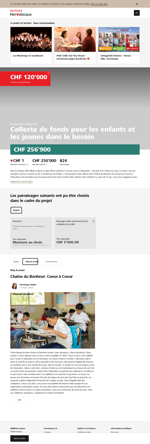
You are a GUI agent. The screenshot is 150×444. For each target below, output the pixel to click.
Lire (19, 400)
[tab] (16, 210)
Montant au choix (27, 243)
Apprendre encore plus (21, 181)
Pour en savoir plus (99, 4)
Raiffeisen (43, 124)
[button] (137, 13)
